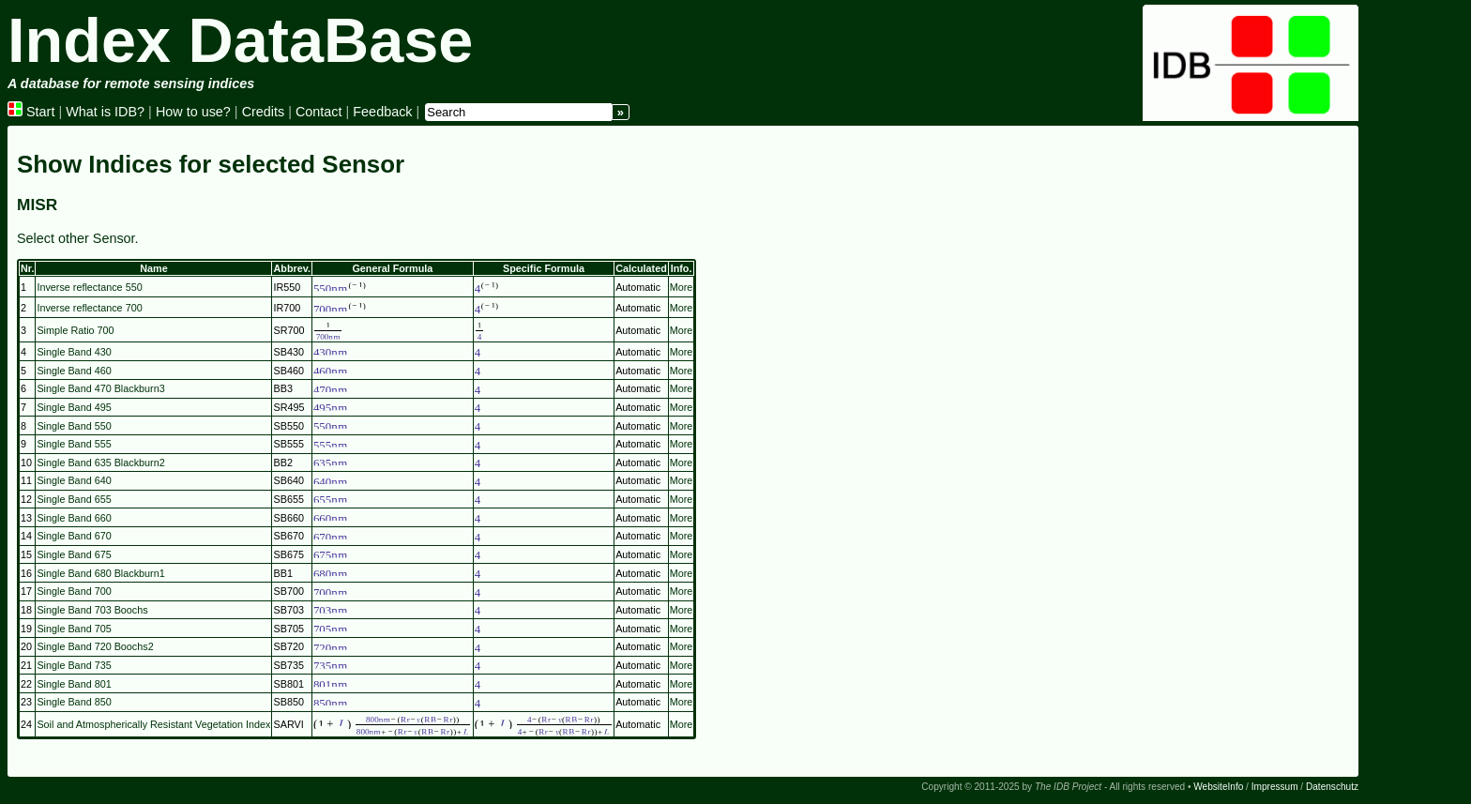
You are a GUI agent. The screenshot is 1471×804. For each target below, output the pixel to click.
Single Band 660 (74, 517)
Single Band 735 (74, 665)
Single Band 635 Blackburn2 (100, 462)
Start (31, 111)
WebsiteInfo (1218, 786)
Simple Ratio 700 (75, 330)
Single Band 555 (74, 443)
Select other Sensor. (78, 238)
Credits (263, 111)
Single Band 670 (74, 535)
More (681, 287)
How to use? (193, 111)
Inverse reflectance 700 (89, 307)
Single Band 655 (74, 499)
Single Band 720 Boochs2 (95, 646)
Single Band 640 (74, 480)
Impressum (1274, 786)
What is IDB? (105, 111)
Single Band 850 (74, 701)
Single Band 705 (74, 628)
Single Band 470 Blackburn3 (100, 388)
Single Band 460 (74, 370)
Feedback (382, 111)
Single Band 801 (74, 684)
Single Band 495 (74, 407)
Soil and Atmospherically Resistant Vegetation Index (153, 724)
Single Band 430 (74, 351)
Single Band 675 (74, 554)
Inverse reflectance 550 (89, 287)
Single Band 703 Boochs (92, 609)
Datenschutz (1332, 786)
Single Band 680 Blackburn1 (100, 573)
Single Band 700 (74, 591)
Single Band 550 (74, 426)
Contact (319, 111)
